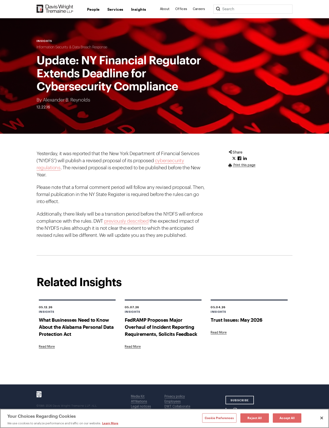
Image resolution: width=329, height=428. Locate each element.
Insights (138, 9)
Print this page (244, 165)
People (93, 9)
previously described (126, 221)
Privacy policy (174, 396)
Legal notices (141, 406)
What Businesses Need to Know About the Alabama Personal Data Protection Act (76, 327)
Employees (172, 401)
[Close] (322, 418)
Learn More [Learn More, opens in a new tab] (110, 423)
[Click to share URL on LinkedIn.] (245, 159)
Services (115, 9)
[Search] (218, 9)
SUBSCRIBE (240, 400)
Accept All (287, 418)
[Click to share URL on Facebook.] (239, 159)
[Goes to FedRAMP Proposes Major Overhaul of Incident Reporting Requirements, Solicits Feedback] (133, 346)
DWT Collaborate (177, 406)
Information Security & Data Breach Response (72, 47)
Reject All (254, 418)
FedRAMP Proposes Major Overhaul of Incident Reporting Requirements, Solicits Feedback (161, 327)
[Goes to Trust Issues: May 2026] (219, 332)
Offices (181, 9)
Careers (199, 9)
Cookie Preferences (219, 418)
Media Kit (138, 396)
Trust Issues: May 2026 (236, 320)
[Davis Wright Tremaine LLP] (55, 9)
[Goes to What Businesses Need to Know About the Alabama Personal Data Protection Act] (47, 346)
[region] (164, 418)
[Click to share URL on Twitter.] (234, 159)
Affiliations (139, 401)
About (165, 9)
